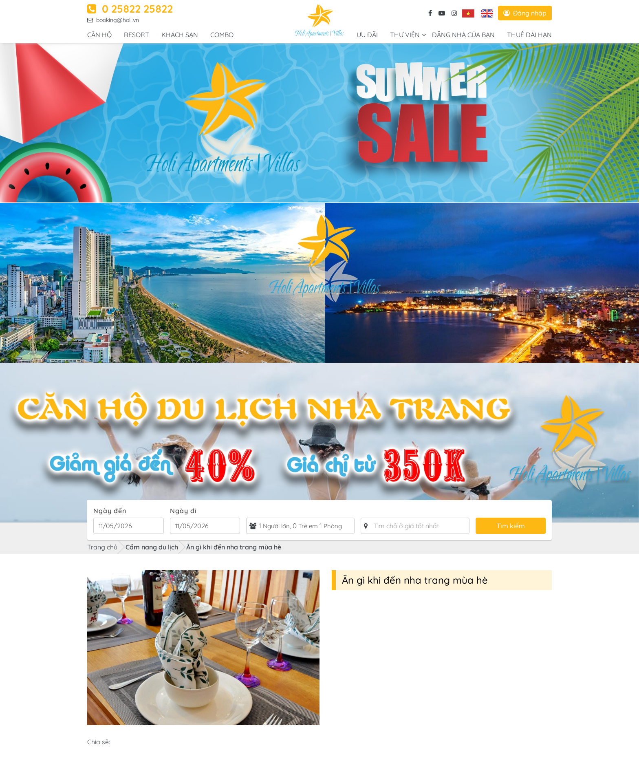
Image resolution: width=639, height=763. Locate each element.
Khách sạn (179, 35)
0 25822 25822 (130, 8)
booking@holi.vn (113, 20)
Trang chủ (102, 547)
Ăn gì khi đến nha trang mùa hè (233, 547)
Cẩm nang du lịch (152, 547)
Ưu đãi (367, 35)
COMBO (222, 35)
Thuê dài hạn (529, 35)
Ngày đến (109, 511)
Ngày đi (183, 511)
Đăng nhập (524, 13)
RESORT (136, 35)
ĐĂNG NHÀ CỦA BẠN (463, 35)
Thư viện (405, 35)
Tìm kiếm (510, 526)
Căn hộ (99, 35)
